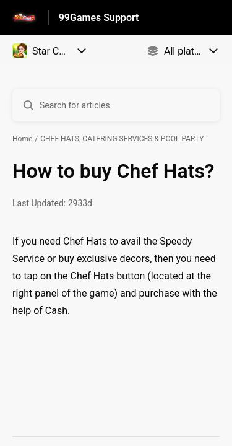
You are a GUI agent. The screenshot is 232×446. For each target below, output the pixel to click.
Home (22, 138)
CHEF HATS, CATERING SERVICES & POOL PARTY (122, 138)
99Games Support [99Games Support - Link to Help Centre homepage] (99, 18)
